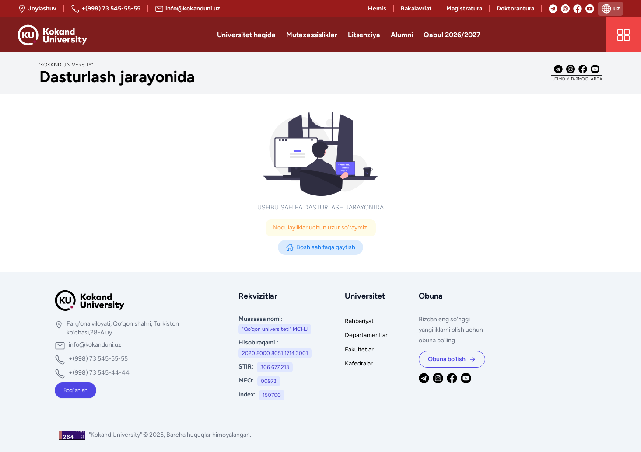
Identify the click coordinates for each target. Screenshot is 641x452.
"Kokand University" (116, 434)
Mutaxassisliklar (311, 35)
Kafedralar (359, 363)
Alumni (402, 35)
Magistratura (464, 8)
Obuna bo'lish (452, 359)
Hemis (377, 8)
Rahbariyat (359, 321)
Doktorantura (515, 8)
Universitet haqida (246, 35)
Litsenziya (364, 35)
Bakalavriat (416, 8)
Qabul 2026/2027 (452, 35)
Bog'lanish (75, 390)
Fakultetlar (359, 349)
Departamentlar (366, 335)
